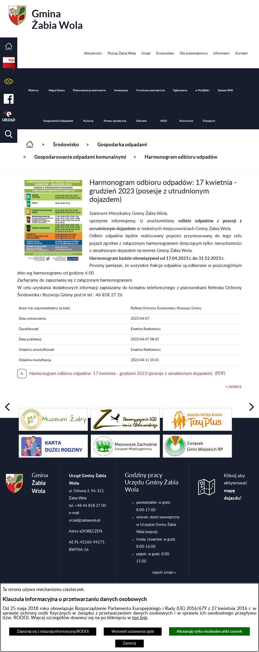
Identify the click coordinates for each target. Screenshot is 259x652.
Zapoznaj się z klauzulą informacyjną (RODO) (53, 632)
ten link (139, 617)
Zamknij (129, 643)
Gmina (46, 18)
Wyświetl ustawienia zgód (132, 632)
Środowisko (66, 144)
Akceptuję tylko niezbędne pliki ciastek (209, 631)
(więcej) (151, 532)
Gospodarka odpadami (122, 144)
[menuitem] (93, 53)
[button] (8, 81)
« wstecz (234, 386)
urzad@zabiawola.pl (84, 520)
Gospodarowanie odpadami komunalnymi (80, 157)
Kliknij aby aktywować (235, 487)
